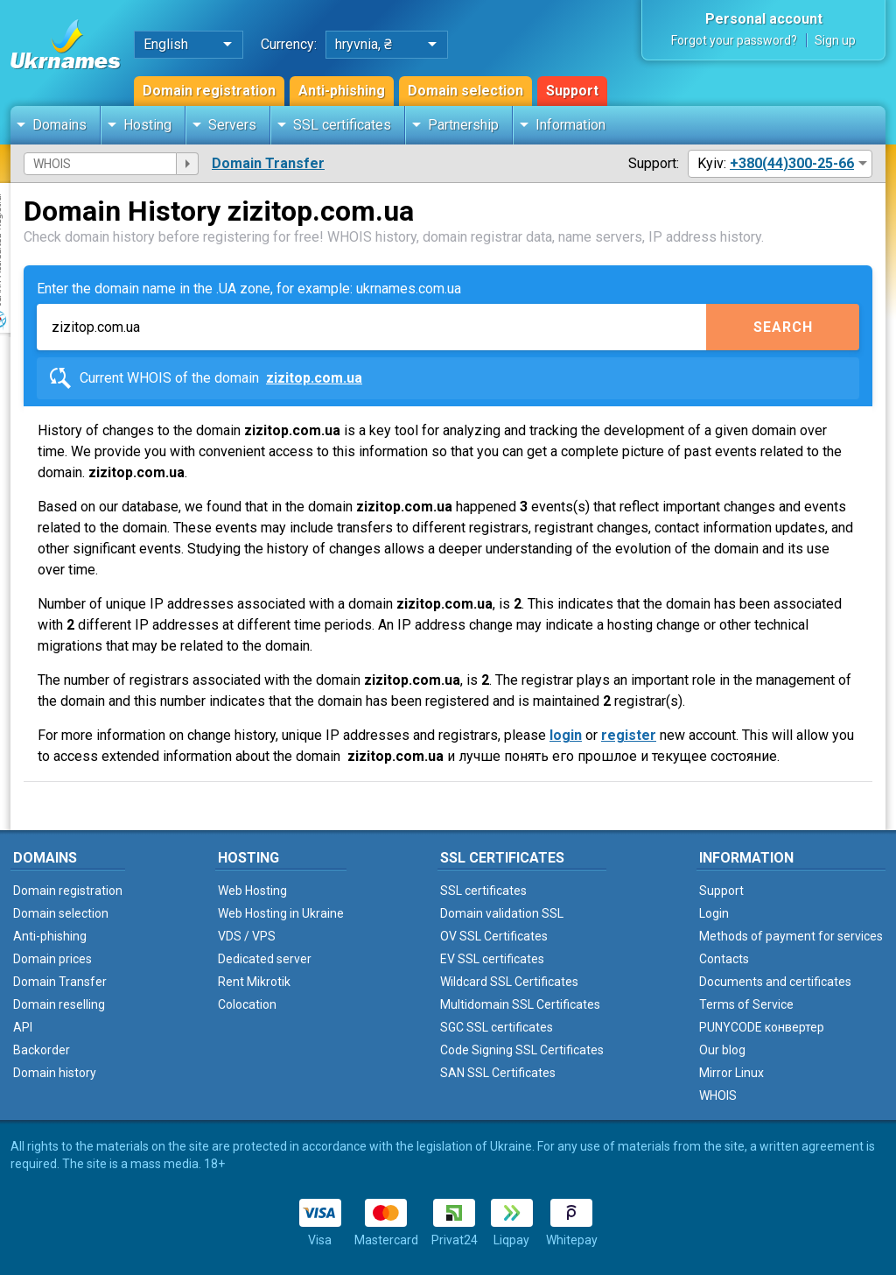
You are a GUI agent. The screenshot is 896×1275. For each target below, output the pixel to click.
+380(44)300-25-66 (792, 163)
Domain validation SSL (502, 913)
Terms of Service (746, 1004)
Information (571, 124)
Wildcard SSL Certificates (509, 982)
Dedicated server (265, 959)
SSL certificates (342, 124)
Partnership (463, 124)
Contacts (724, 959)
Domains (59, 124)
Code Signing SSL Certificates (522, 1050)
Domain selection (465, 90)
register (628, 735)
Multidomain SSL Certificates (520, 1004)
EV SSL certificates (492, 959)
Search (783, 327)
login (566, 735)
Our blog (722, 1050)
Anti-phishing (341, 90)
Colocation (247, 1004)
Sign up (835, 40)
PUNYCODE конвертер (761, 1027)
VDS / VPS (247, 936)
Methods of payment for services (791, 936)
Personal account (763, 19)
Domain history (54, 1073)
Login (714, 913)
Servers (232, 124)
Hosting (147, 124)
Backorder (41, 1050)
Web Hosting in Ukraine (281, 913)
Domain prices (52, 959)
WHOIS (718, 1095)
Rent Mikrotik (254, 982)
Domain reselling (59, 1004)
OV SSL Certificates (494, 936)
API (22, 1027)
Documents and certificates (775, 982)
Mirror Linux (731, 1073)
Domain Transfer (268, 163)
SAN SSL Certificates (498, 1073)
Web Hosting (252, 891)
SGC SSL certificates (496, 1027)
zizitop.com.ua (314, 378)
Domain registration (209, 90)
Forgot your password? (734, 40)
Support (572, 90)
